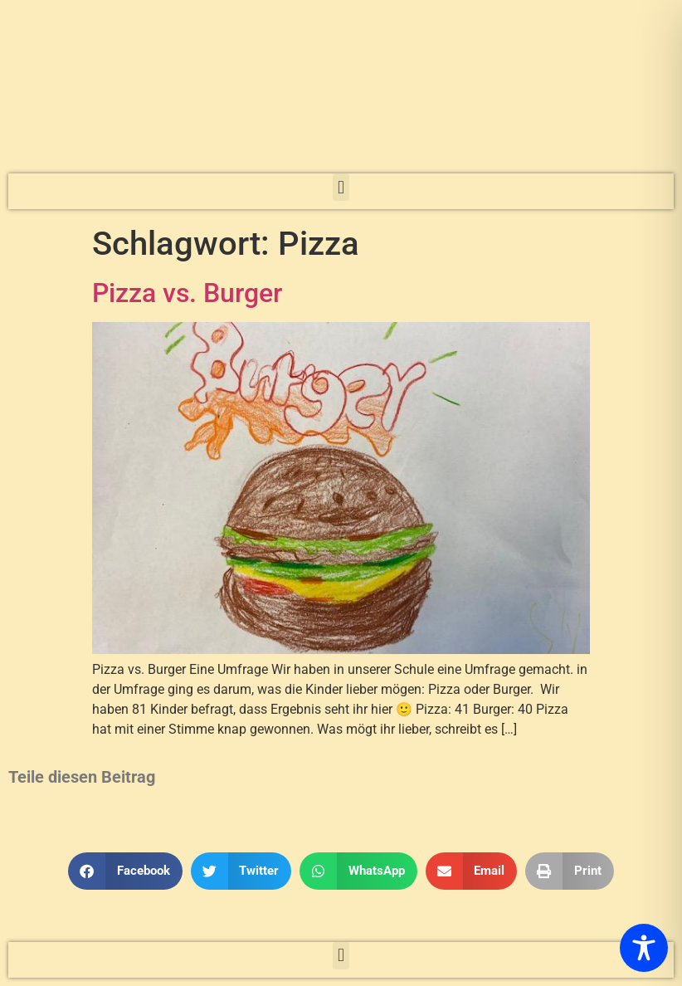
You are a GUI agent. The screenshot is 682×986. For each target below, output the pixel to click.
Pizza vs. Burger (187, 293)
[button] (340, 187)
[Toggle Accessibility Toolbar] (644, 948)
